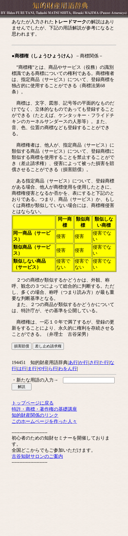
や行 (42, 368)
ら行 (52, 368)
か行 (83, 362)
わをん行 (67, 368)
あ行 (73, 362)
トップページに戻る (33, 402)
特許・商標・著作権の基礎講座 (44, 409)
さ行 (94, 362)
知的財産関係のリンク (35, 415)
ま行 (32, 368)
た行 (104, 362)
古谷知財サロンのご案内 (37, 456)
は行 (22, 368)
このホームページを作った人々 (44, 421)
